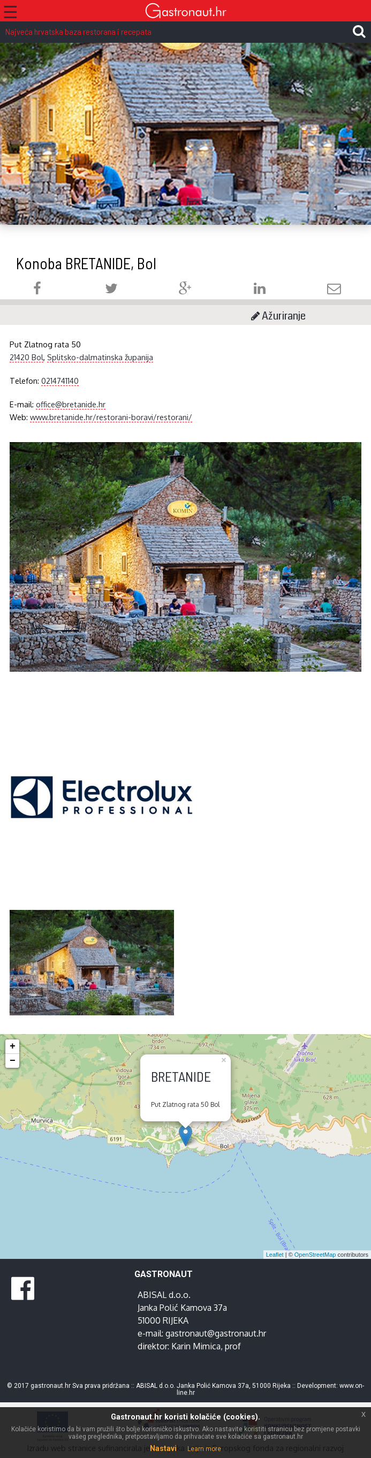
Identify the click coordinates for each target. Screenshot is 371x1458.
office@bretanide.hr (70, 404)
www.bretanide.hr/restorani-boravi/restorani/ (111, 417)
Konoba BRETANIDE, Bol (86, 263)
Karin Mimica (196, 1346)
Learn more (204, 1449)
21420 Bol (26, 357)
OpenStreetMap (315, 1254)
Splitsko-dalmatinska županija (100, 357)
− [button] (13, 1060)
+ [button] (13, 1046)
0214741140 (60, 380)
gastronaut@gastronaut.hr (215, 1333)
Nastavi (163, 1448)
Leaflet (275, 1254)
